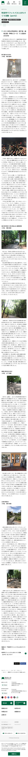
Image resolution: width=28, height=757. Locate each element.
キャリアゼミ (5, 22)
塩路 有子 (4, 19)
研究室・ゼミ (19, 670)
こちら (13, 746)
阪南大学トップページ (5, 670)
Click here (23, 749)
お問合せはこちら (15, 685)
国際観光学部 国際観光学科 (14, 19)
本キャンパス (4, 682)
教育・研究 (13, 670)
